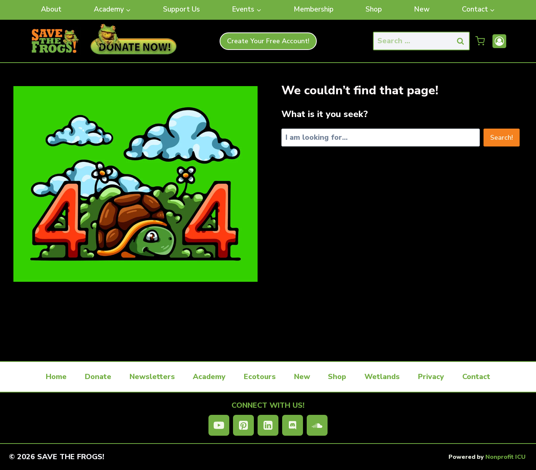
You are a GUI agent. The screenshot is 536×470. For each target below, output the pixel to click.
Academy (209, 377)
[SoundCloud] (317, 425)
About (51, 9)
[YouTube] (218, 425)
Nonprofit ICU (505, 457)
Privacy (431, 377)
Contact (476, 377)
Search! (501, 137)
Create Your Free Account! (268, 41)
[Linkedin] (268, 425)
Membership (314, 9)
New (422, 9)
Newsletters (152, 377)
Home (56, 377)
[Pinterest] (243, 425)
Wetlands (382, 377)
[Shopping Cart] (480, 41)
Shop (374, 9)
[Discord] (292, 425)
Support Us (181, 9)
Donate (98, 377)
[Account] (499, 41)
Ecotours (260, 377)
